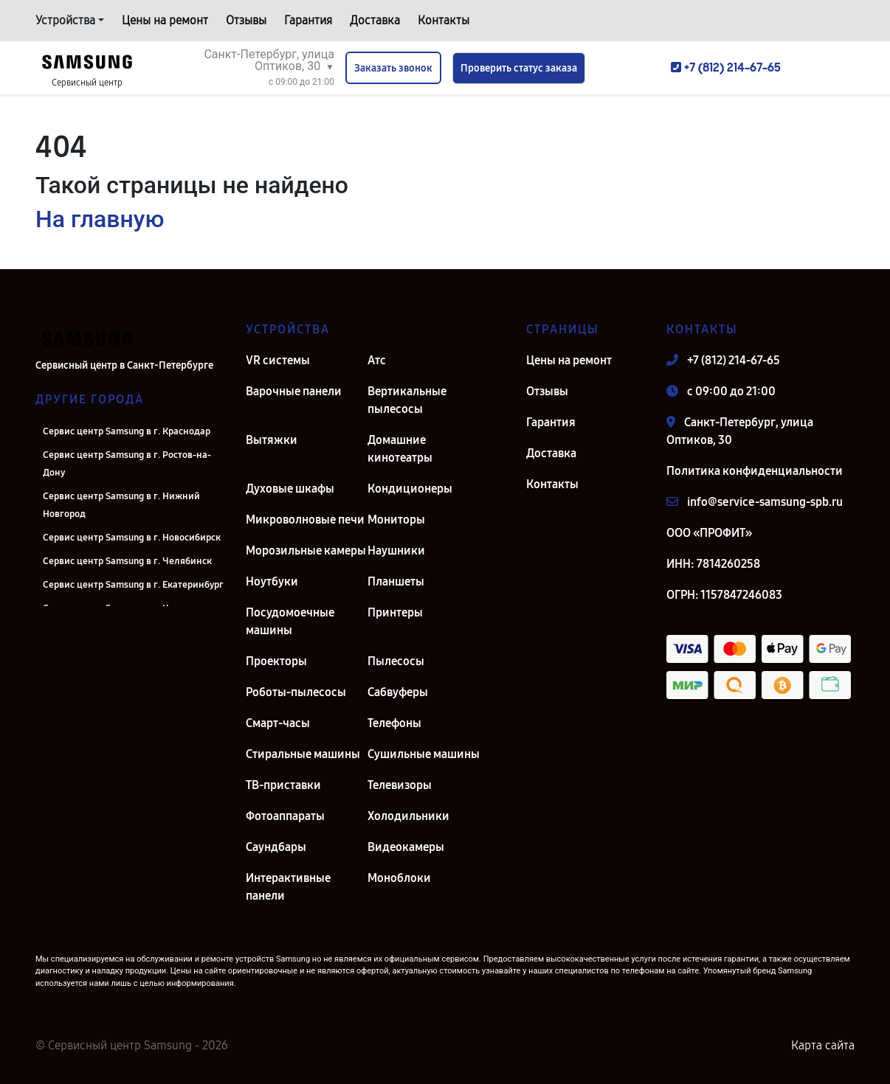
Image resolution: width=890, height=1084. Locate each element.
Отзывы (246, 20)
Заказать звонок (393, 68)
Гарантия (308, 20)
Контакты (443, 20)
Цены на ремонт (165, 20)
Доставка (375, 20)
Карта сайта (823, 1045)
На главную (99, 219)
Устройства (65, 20)
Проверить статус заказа (518, 68)
